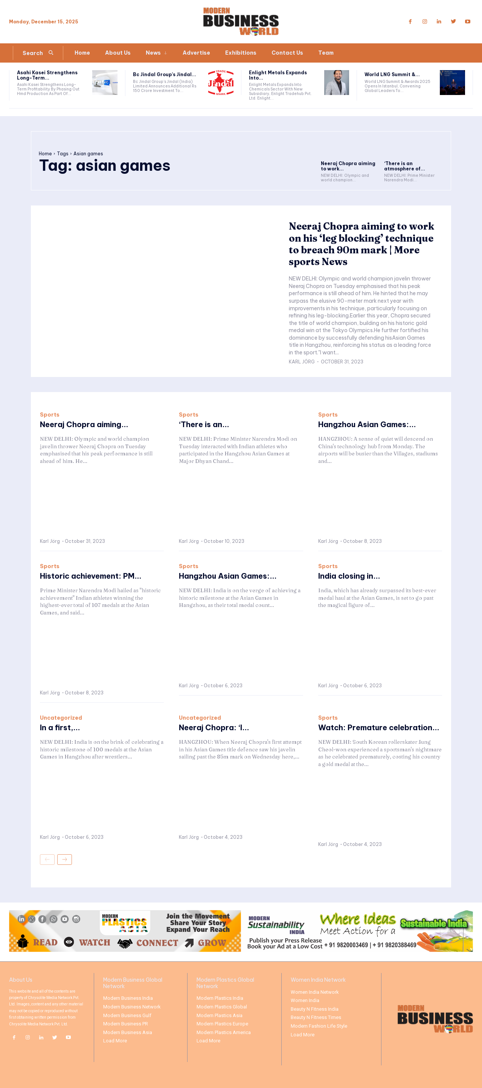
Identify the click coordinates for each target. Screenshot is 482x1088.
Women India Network (315, 992)
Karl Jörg (302, 362)
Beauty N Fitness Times (316, 1017)
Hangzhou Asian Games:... (367, 424)
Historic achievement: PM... (91, 576)
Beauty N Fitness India (315, 1009)
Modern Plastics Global (222, 1007)
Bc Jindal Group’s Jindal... (164, 74)
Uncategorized (61, 717)
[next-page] (64, 859)
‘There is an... (204, 424)
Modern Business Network (132, 1007)
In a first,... (60, 727)
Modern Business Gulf (127, 1015)
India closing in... (349, 576)
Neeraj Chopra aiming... (84, 424)
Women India (305, 1000)
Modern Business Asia (127, 1032)
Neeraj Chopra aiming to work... (348, 166)
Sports (49, 414)
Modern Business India (128, 998)
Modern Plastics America (224, 1032)
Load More (115, 1041)
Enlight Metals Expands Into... (278, 75)
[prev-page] (47, 859)
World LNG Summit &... (392, 74)
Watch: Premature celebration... (379, 727)
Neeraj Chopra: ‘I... (214, 727)
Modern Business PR (125, 1024)
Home (45, 153)
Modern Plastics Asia (220, 1015)
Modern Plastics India (220, 998)
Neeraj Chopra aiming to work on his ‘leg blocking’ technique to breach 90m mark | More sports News (350, 244)
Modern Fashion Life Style (319, 1026)
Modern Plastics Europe (222, 1024)
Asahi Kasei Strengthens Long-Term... (47, 75)
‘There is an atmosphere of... (404, 166)
